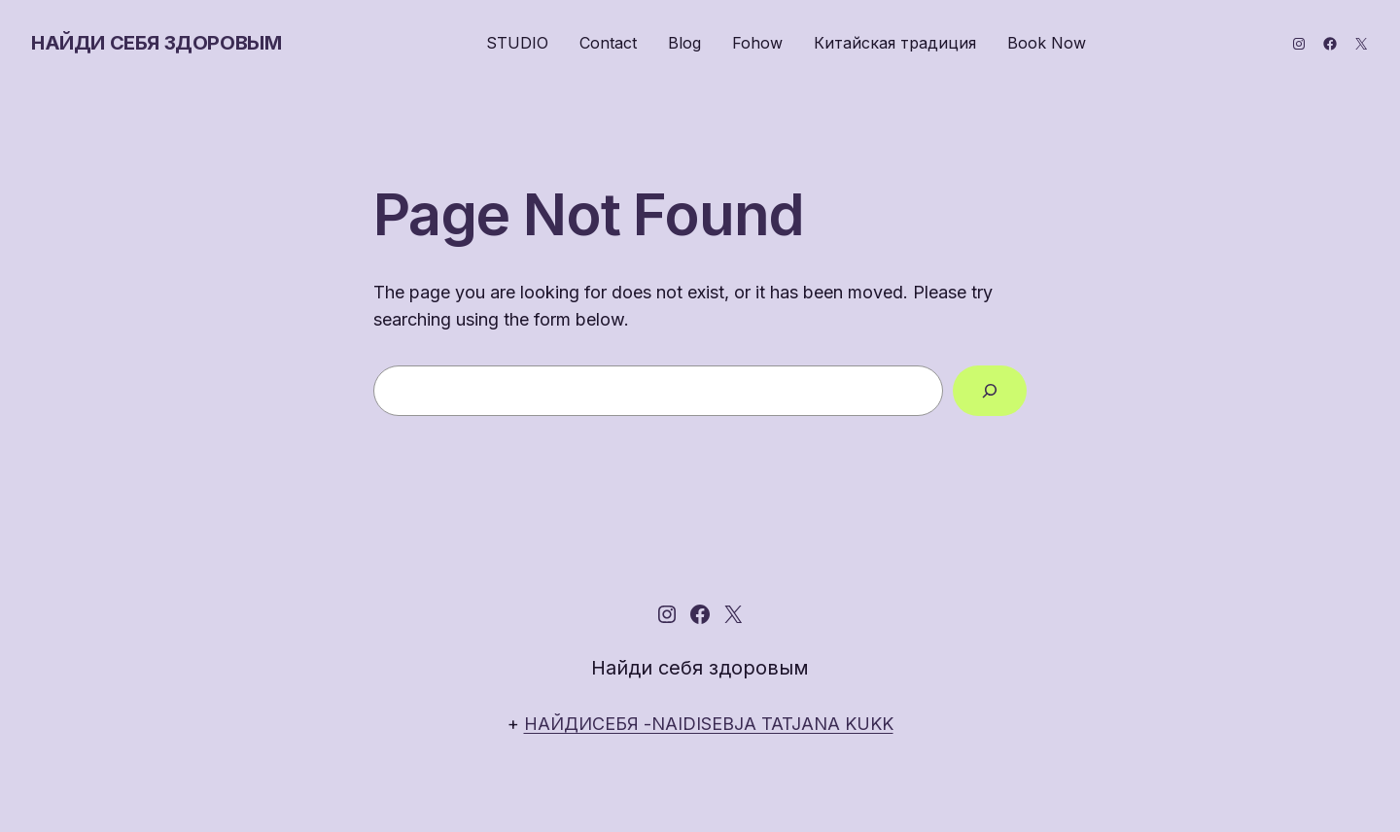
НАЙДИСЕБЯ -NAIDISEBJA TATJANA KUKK (708, 723)
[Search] (990, 390)
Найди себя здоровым (156, 42)
